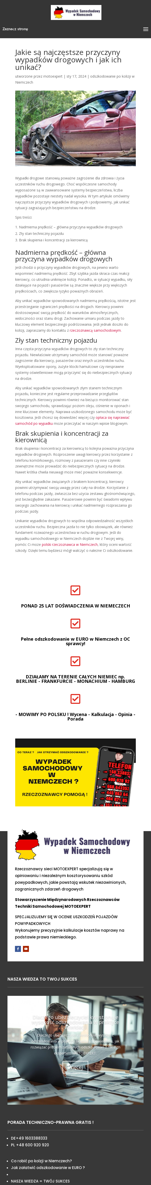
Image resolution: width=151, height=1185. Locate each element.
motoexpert (53, 76)
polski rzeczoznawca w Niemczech (70, 544)
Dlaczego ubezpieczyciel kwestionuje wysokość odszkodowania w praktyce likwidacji (75, 1022)
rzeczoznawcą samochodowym (95, 330)
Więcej (75, 1067)
